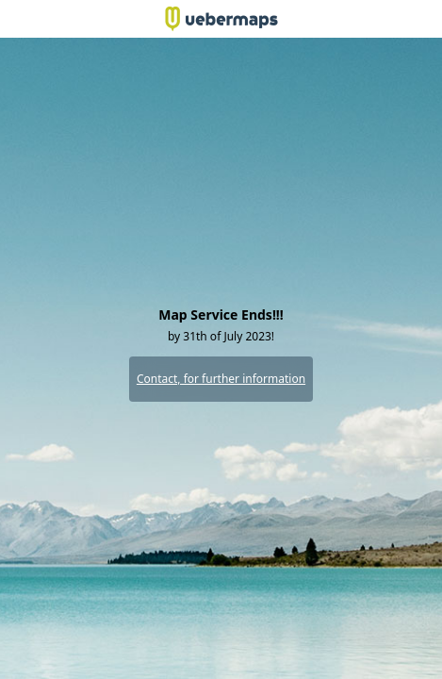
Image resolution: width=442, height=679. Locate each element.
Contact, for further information (221, 379)
